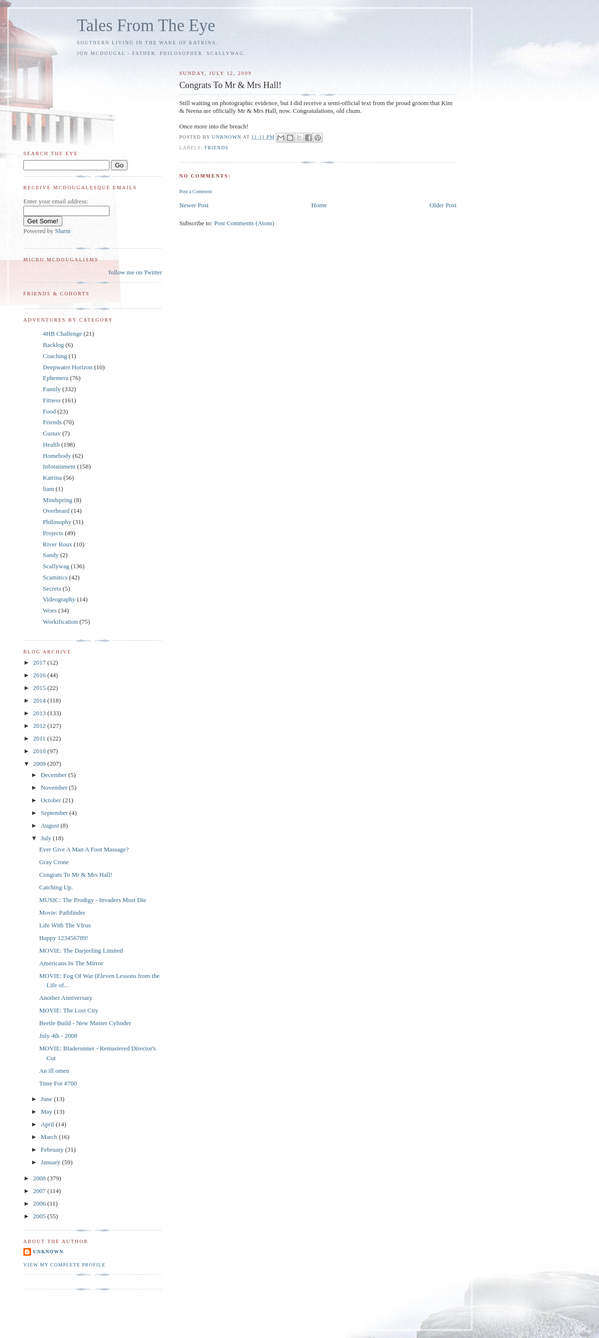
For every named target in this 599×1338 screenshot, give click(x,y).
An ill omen (54, 1070)
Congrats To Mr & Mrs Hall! (75, 874)
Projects (53, 533)
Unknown (48, 1251)
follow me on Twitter (135, 272)
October (52, 800)
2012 (40, 725)
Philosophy (57, 521)
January (51, 1162)
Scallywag (56, 566)
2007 (40, 1190)
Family (52, 389)
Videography (59, 599)
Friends (216, 147)
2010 (40, 751)
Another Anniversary (65, 997)
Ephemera (56, 377)
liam (48, 488)
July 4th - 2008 (58, 1035)
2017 (40, 662)
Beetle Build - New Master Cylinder (85, 1023)
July (47, 838)
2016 (40, 675)
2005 (40, 1216)
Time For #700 (58, 1083)
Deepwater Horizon (67, 367)
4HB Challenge (62, 333)
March (50, 1136)
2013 (40, 713)
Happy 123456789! (63, 937)
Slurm (63, 231)
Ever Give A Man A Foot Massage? (83, 849)
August (51, 825)
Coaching (55, 356)
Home (319, 205)
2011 (40, 738)
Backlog (53, 344)
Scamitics (55, 577)
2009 (40, 763)
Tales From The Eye (146, 25)
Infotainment (59, 466)
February (53, 1149)
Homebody (57, 455)
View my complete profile (64, 1264)
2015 (40, 687)
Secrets (52, 588)
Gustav (52, 433)
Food (49, 411)
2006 (40, 1203)
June (47, 1099)
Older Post (443, 205)
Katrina (52, 477)
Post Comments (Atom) (244, 223)
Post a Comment (195, 191)
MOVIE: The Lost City (68, 1010)
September (55, 812)
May (47, 1111)
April (48, 1124)
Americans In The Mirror (71, 963)
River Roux (57, 544)
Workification (60, 621)
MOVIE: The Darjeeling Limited (81, 950)
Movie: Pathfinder (62, 912)
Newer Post (193, 205)
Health (51, 444)
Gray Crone (54, 862)
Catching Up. (56, 887)
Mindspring (58, 500)
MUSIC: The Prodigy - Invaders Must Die (92, 900)
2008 (40, 1178)
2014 (40, 700)
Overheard (56, 510)
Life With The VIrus (65, 925)
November (55, 787)
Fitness (52, 400)
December (55, 774)
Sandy (51, 555)
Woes (50, 610)
